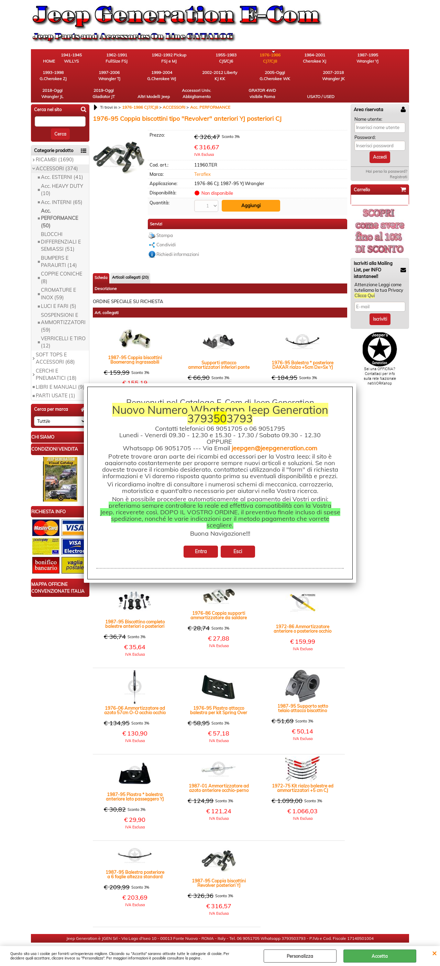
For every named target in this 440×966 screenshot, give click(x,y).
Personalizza (300, 956)
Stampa (164, 220)
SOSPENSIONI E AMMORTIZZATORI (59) (63, 307)
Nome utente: (368, 104)
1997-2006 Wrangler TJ (390, 58)
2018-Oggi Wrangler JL (201, 78)
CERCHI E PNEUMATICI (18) (56, 359)
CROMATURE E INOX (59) (58, 279)
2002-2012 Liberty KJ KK (87, 78)
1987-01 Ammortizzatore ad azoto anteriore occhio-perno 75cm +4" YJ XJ (219, 773)
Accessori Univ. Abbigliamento (314, 78)
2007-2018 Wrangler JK (163, 78)
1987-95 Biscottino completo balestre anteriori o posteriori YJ (135, 608)
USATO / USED (390, 81)
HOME (50, 61)
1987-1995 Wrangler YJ (315, 58)
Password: (365, 122)
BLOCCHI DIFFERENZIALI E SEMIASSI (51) (61, 227)
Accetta (380, 956)
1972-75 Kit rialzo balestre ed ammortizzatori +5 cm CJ (302, 773)
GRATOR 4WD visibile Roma (352, 78)
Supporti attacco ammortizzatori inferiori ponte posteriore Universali (219, 349)
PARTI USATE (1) (55, 381)
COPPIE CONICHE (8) (61, 263)
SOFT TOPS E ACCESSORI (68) (55, 343)
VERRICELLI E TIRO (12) (63, 327)
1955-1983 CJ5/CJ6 (201, 58)
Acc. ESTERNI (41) (62, 163)
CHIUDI (434, 952)
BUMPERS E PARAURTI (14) (59, 247)
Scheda (101, 262)
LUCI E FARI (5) (58, 292)
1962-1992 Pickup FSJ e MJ (163, 58)
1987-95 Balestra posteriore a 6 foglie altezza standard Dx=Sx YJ (135, 859)
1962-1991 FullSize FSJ (125, 58)
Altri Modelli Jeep (276, 78)
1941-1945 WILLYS (87, 58)
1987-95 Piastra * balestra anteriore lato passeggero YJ (135, 781)
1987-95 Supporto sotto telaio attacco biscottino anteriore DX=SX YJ (302, 693)
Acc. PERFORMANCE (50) (59, 203)
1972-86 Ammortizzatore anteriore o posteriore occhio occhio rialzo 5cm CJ (302, 613)
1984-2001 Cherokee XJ (276, 58)
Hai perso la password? (386, 156)
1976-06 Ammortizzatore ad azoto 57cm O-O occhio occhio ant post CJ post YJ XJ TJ (135, 695)
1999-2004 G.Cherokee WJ (49, 78)
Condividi (166, 229)
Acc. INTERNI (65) (61, 187)
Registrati (398, 162)
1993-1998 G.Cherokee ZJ (352, 58)
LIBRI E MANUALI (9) (60, 372)
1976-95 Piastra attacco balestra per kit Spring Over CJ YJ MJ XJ (218, 695)
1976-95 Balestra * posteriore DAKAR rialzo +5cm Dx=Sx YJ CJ (302, 349)
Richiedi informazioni (177, 239)
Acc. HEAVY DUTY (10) (62, 175)
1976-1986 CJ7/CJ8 (239, 58)
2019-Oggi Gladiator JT (239, 78)
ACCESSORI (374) (57, 154)
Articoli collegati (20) (130, 262)
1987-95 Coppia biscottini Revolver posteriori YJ (219, 867)
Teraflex (202, 159)
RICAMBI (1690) (55, 145)
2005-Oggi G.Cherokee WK (125, 78)
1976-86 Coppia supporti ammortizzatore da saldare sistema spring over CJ (218, 600)
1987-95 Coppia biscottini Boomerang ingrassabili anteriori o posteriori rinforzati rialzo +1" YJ (134, 344)
